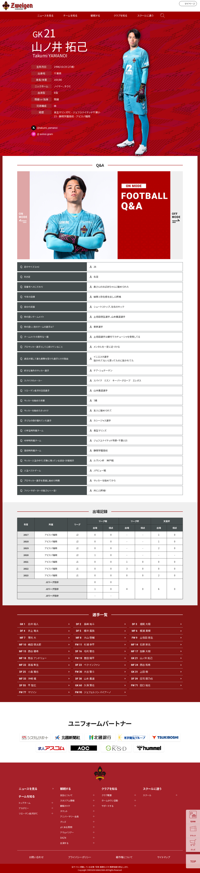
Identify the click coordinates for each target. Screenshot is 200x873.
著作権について (124, 857)
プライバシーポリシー (79, 857)
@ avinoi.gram (45, 134)
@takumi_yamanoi (47, 127)
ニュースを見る (45, 15)
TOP (193, 861)
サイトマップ (163, 857)
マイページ (188, 3)
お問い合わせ (36, 857)
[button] (176, 215)
